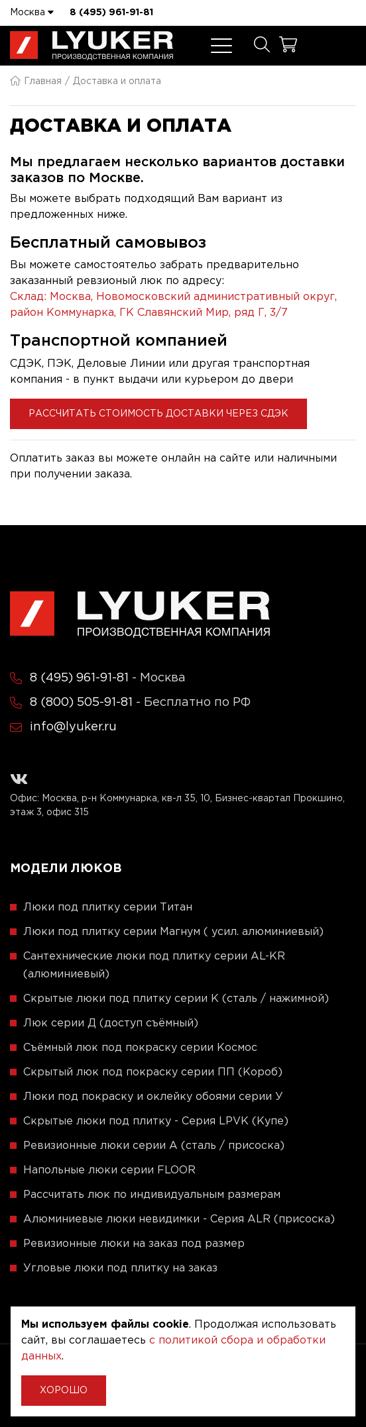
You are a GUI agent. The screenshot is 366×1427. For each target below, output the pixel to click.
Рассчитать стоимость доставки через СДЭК (158, 414)
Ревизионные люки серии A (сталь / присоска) (153, 1146)
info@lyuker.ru (73, 727)
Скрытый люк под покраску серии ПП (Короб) (152, 1072)
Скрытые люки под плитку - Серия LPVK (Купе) (155, 1121)
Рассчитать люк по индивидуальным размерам (151, 1195)
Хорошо (64, 1391)
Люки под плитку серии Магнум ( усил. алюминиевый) (173, 932)
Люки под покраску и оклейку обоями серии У (153, 1097)
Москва (32, 12)
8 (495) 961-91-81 (111, 13)
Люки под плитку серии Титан (107, 907)
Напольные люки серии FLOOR (109, 1170)
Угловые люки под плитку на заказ (120, 1268)
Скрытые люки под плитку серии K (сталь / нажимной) (176, 999)
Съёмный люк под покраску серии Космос (140, 1048)
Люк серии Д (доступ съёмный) (110, 1023)
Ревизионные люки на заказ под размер (134, 1244)
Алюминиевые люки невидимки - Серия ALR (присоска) (179, 1219)
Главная (36, 81)
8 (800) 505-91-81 (81, 702)
